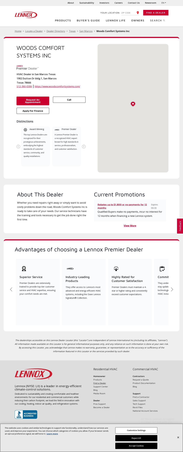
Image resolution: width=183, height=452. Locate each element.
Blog (95, 390)
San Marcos (86, 31)
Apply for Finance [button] (33, 110)
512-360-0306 (24, 86)
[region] (91, 438)
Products (64, 20)
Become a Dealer (101, 407)
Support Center (100, 386)
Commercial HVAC (145, 369)
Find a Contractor (141, 397)
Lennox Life (116, 20)
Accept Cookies (136, 445)
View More (130, 225)
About (71, 2)
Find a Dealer (155, 12)
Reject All (136, 438)
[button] (133, 104)
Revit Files (137, 407)
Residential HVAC (105, 369)
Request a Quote (141, 379)
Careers (119, 2)
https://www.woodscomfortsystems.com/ (57, 86)
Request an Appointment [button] (33, 100)
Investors (104, 2)
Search (160, 20)
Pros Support (99, 404)
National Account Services (145, 410)
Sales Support (139, 400)
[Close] (178, 437)
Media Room (99, 393)
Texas (72, 31)
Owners (138, 20)
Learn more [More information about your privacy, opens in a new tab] (52, 433)
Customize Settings (136, 430)
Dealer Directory (56, 31)
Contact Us (134, 2)
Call (69, 99)
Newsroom (150, 2)
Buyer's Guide (89, 20)
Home (18, 31)
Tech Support (139, 404)
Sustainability (86, 2)
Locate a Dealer (34, 31)
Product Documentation (144, 383)
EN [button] (162, 2)
